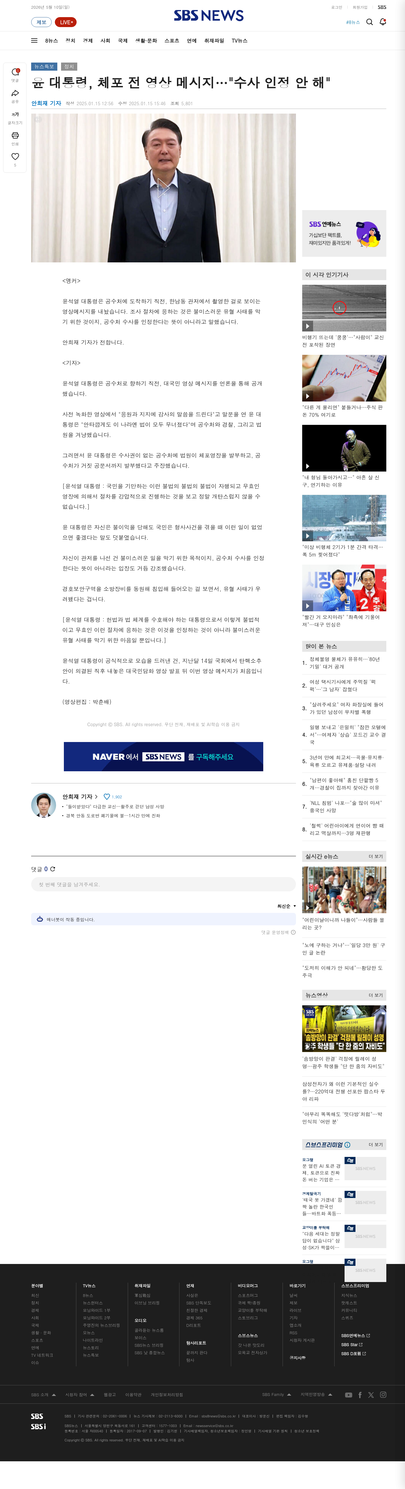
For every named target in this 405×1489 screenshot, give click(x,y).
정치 (70, 40)
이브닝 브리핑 (147, 1303)
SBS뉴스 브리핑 (149, 1345)
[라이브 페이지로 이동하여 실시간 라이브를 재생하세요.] (66, 22)
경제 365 (194, 1318)
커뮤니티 (349, 1310)
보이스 (141, 1338)
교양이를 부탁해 (316, 1227)
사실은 (192, 1295)
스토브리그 (248, 1318)
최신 (35, 1295)
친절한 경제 (197, 1310)
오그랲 (307, 1159)
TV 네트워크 (42, 1355)
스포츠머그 (248, 1295)
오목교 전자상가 (252, 1352)
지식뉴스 (349, 1295)
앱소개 (295, 1325)
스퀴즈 (347, 1318)
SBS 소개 (43, 1395)
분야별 (37, 1284)
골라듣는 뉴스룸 (149, 1330)
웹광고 (110, 1394)
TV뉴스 (240, 40)
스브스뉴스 (248, 1333)
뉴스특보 (44, 66)
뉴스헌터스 (93, 1303)
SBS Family (276, 1394)
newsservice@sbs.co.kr (214, 1425)
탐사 (190, 1360)
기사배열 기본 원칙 (273, 1431)
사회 (105, 40)
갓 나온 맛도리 (251, 1345)
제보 (293, 1303)
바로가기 (297, 1284)
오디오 (141, 1318)
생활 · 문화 (41, 1333)
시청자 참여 (79, 1395)
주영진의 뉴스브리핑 (101, 1325)
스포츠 (171, 40)
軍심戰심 (142, 1295)
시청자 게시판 (302, 1340)
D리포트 (193, 1325)
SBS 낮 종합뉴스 (150, 1352)
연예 (192, 40)
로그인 (336, 7)
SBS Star (352, 1344)
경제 (88, 40)
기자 (293, 1318)
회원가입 (360, 7)
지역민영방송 (316, 1394)
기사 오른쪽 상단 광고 (342, 154)
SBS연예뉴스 (355, 1335)
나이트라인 (93, 1340)
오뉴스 (89, 1333)
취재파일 (214, 40)
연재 (190, 1284)
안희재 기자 (80, 797)
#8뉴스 (353, 22)
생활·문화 (146, 40)
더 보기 (374, 855)
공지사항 (297, 1358)
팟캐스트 (349, 1303)
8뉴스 (51, 40)
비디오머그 (248, 1284)
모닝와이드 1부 (97, 1310)
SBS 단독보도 (199, 1303)
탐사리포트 (196, 1341)
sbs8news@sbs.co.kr (219, 1416)
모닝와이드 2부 (97, 1318)
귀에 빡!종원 (249, 1303)
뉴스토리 (91, 1347)
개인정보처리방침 (167, 1394)
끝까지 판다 (197, 1352)
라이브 (295, 1310)
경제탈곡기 (311, 1193)
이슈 (35, 1362)
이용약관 (133, 1394)
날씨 (293, 1295)
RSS (293, 1333)
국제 (123, 40)
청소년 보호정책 (307, 1431)
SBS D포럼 (353, 1353)
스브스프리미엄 (355, 1284)
